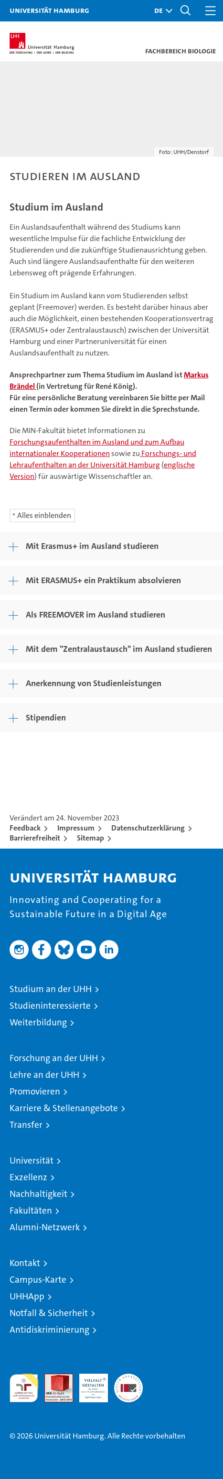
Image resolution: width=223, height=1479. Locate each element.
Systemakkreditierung (128, 1379)
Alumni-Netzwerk (45, 1227)
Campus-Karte (38, 1280)
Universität (31, 1160)
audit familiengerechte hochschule (24, 1388)
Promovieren (35, 1091)
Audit (53, 1379)
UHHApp (27, 1296)
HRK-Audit (88, 1384)
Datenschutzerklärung (148, 828)
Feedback (25, 828)
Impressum (76, 828)
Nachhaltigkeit (38, 1194)
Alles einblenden (44, 515)
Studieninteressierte (50, 1006)
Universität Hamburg (49, 10)
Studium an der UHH (51, 989)
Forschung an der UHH (54, 1058)
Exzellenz (28, 1177)
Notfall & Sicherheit (49, 1313)
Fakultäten (31, 1210)
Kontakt (25, 1263)
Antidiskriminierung (49, 1330)
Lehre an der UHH (44, 1075)
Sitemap (90, 838)
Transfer (26, 1125)
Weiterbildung (38, 1022)
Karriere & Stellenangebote (64, 1108)
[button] (161, 10)
